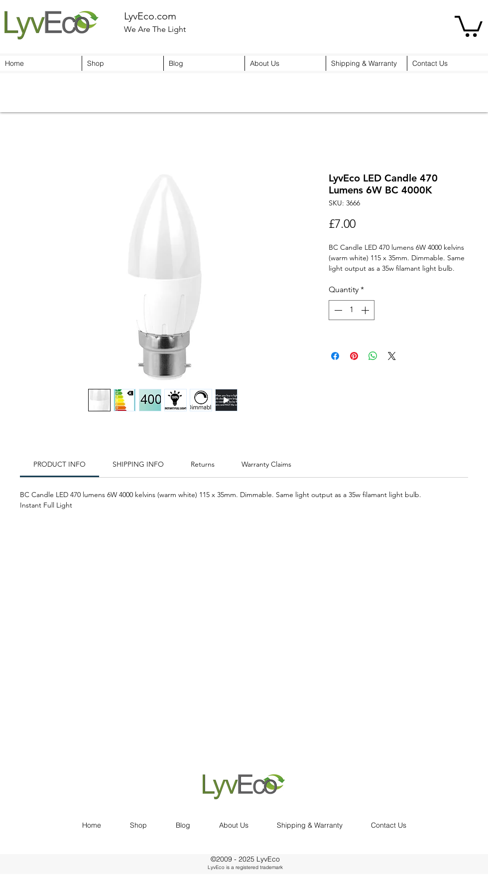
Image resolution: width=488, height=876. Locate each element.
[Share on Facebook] (335, 356)
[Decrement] (337, 310)
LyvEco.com (150, 16)
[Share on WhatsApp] (373, 356)
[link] (59, 464)
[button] (469, 25)
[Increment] (366, 310)
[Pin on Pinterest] (354, 356)
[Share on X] (392, 356)
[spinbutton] (351, 310)
